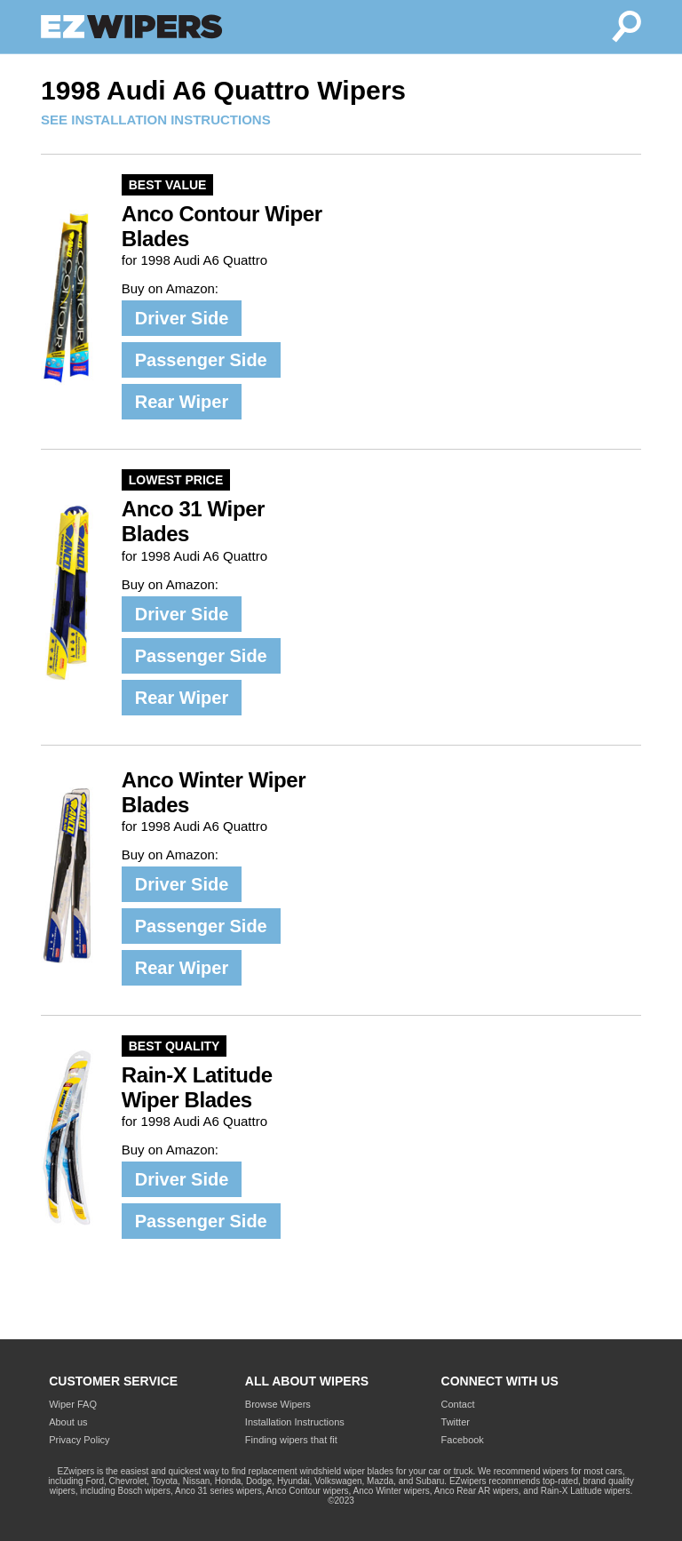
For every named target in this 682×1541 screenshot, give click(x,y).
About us (68, 1422)
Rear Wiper (181, 401)
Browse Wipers (278, 1404)
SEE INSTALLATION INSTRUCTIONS (156, 119)
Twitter (455, 1422)
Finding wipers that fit (291, 1439)
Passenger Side (201, 360)
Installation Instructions (295, 1422)
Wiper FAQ (73, 1404)
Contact (458, 1404)
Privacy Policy (79, 1439)
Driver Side (182, 318)
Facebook (462, 1439)
